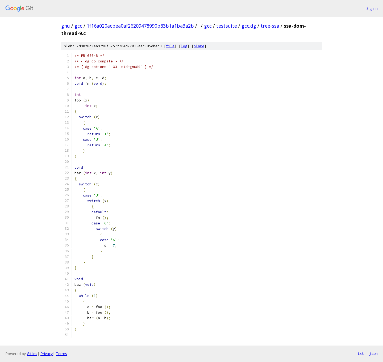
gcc (78, 26)
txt (360, 353)
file (170, 46)
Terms (61, 353)
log (184, 46)
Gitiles (32, 353)
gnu (65, 26)
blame (199, 46)
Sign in (372, 8)
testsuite (226, 26)
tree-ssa (270, 26)
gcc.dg (249, 26)
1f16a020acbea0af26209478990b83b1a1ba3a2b (140, 26)
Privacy (46, 353)
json (373, 353)
